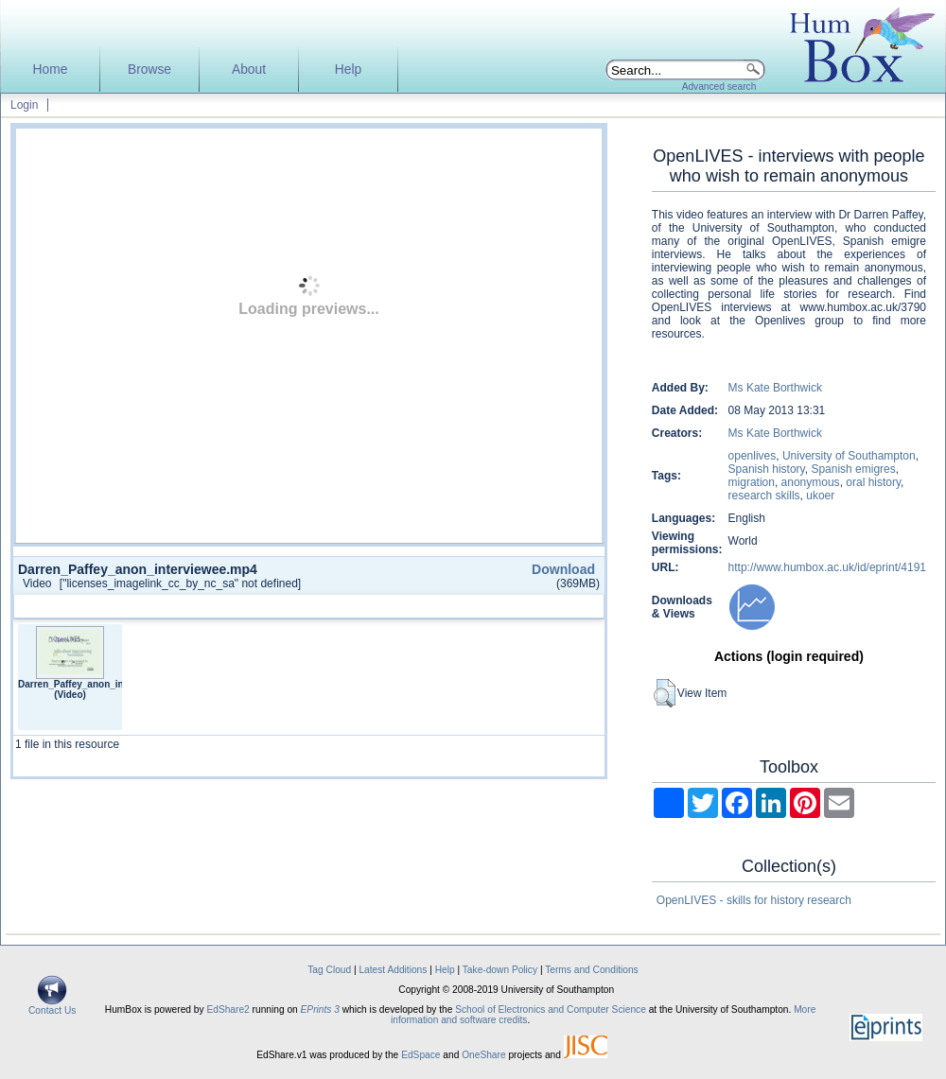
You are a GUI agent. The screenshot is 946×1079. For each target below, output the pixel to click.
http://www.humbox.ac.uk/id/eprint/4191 (827, 567)
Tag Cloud (329, 970)
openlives (752, 455)
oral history (873, 482)
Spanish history (766, 469)
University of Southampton (849, 455)
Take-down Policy (500, 970)
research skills (764, 495)
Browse (149, 69)
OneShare (483, 1055)
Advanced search (719, 86)
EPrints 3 (320, 1009)
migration (751, 482)
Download (563, 569)
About (249, 69)
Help (348, 69)
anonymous (810, 482)
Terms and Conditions (592, 970)
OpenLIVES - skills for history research (754, 900)
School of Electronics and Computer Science (550, 1009)
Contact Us (52, 1006)
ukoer (820, 495)
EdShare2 (227, 1009)
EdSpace (420, 1055)
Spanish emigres (853, 469)
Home (50, 69)
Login (24, 105)
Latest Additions (393, 970)
